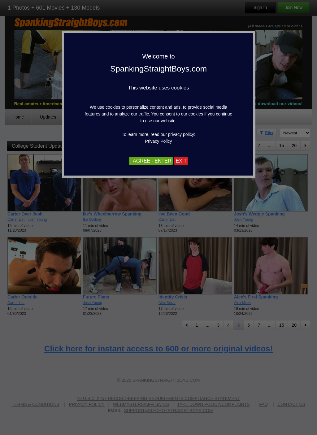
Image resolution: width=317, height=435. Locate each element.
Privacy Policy (158, 141)
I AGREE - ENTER (150, 160)
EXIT (181, 160)
